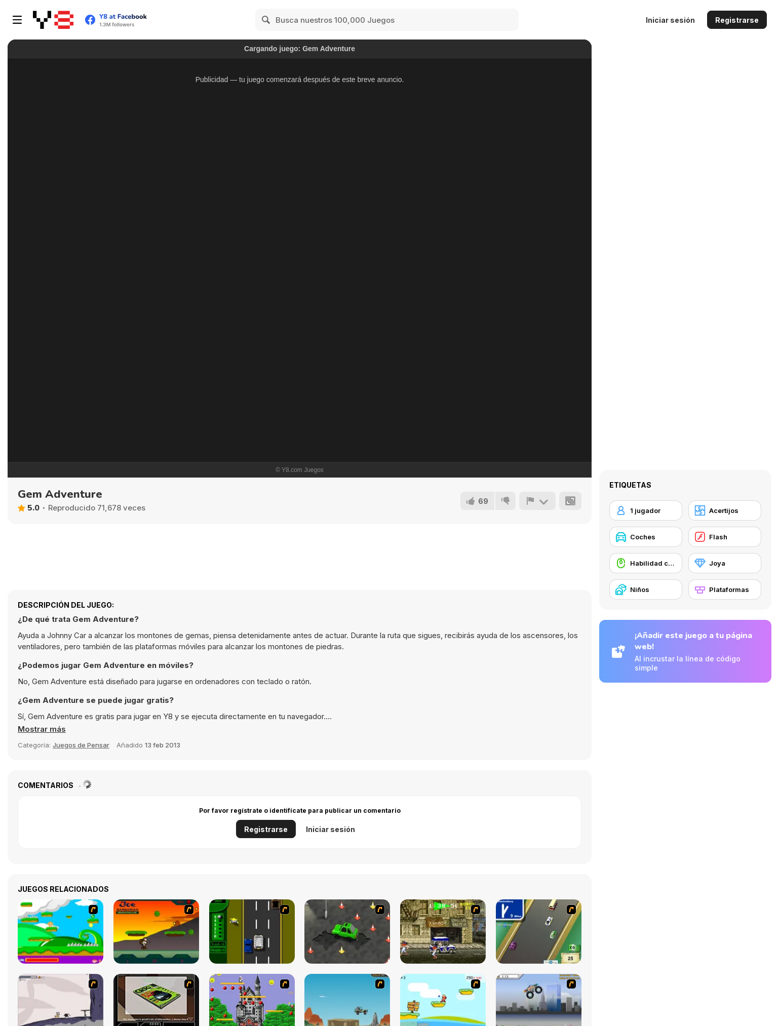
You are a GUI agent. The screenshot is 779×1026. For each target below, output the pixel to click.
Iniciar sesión (670, 20)
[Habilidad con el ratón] (645, 563)
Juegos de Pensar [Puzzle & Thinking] (81, 745)
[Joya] (724, 563)
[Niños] (645, 589)
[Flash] (724, 537)
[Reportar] (537, 501)
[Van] (538, 931)
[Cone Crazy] (347, 931)
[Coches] (645, 537)
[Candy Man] (60, 931)
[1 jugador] (645, 510)
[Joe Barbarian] (156, 931)
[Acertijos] (724, 510)
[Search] (266, 20)
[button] (42, 729)
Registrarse (737, 20)
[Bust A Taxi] (252, 931)
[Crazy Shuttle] (443, 931)
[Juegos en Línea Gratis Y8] (53, 20)
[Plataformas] (724, 589)
